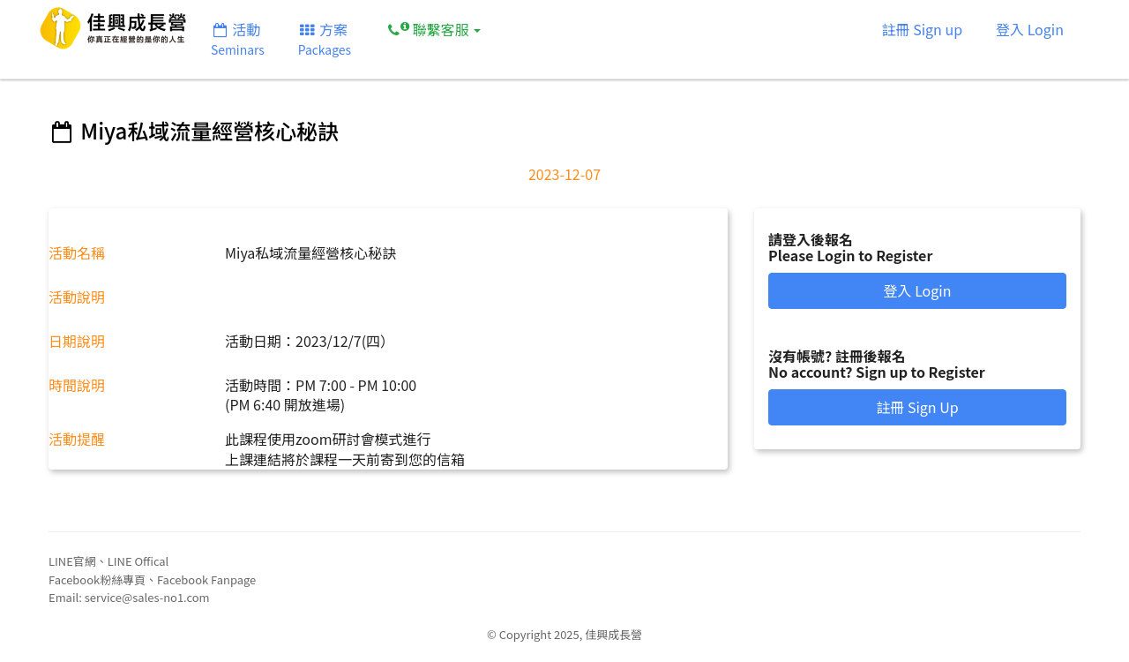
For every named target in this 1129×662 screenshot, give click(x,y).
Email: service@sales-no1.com (129, 597)
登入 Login (1030, 29)
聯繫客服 (433, 29)
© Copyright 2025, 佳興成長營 (564, 634)
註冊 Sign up (922, 29)
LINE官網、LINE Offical (108, 561)
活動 (238, 38)
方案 (324, 38)
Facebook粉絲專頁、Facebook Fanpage (152, 579)
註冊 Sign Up (917, 407)
